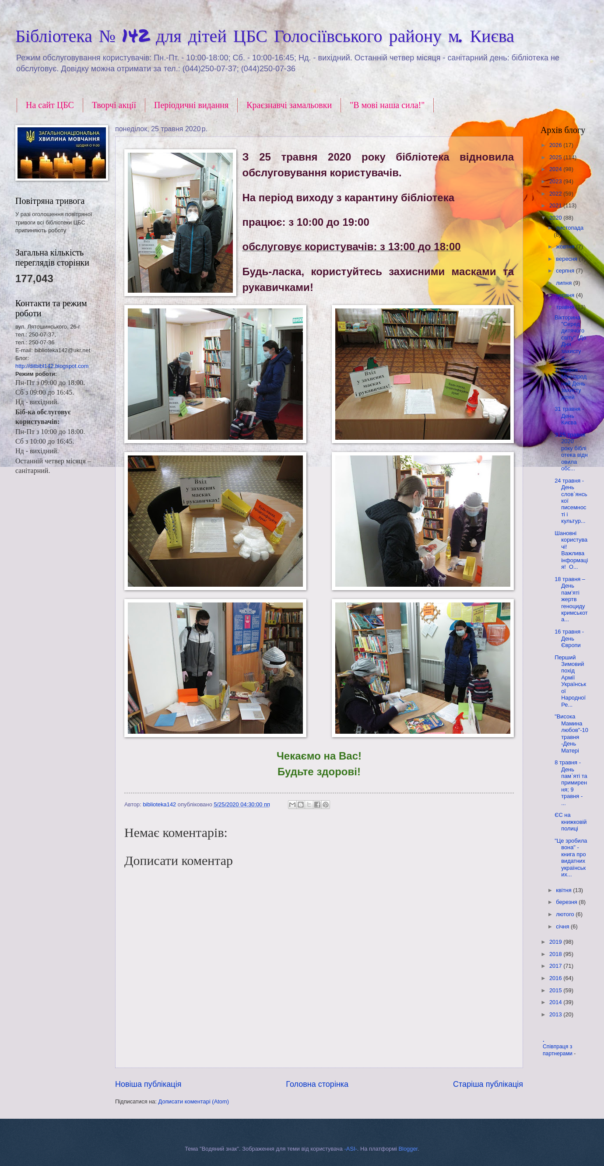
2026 (556, 145)
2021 (556, 205)
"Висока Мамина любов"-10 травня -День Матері (571, 733)
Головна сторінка (317, 1084)
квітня (564, 890)
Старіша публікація (488, 1084)
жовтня (566, 246)
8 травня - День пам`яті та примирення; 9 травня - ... (571, 782)
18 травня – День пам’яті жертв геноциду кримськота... (571, 599)
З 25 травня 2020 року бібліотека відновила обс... (571, 451)
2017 (556, 966)
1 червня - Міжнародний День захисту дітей (570, 383)
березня (567, 902)
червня (566, 295)
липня (564, 283)
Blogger (408, 1148)
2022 (556, 193)
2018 (556, 954)
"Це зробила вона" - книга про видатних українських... (571, 857)
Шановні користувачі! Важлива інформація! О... (571, 550)
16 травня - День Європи (569, 638)
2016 (556, 978)
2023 (556, 181)
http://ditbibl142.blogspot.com (51, 366)
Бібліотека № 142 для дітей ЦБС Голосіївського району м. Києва (264, 35)
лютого (566, 914)
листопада (569, 227)
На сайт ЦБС (50, 105)
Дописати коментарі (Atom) (193, 1101)
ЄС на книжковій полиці (570, 822)
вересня (567, 259)
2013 (556, 1014)
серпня (566, 270)
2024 (556, 169)
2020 (556, 217)
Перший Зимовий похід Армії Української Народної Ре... (570, 681)
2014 (556, 1002)
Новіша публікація (148, 1084)
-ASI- (350, 1148)
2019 (556, 941)
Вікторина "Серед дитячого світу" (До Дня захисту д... (570, 337)
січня (563, 926)
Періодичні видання (191, 105)
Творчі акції (114, 105)
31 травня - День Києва (569, 416)
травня (566, 307)
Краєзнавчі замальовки (289, 105)
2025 (556, 157)
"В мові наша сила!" (387, 105)
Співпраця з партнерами (558, 1050)
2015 (556, 990)
